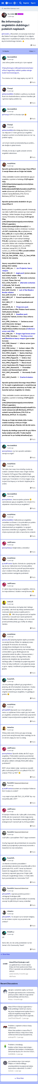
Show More (5, 954)
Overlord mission (26, 377)
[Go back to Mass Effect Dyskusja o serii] (22, 962)
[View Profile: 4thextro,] (4, 912)
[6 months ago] (17, 999)
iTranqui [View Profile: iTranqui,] (10, 88)
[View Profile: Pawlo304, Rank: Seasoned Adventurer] (4, 784)
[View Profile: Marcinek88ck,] (4, 58)
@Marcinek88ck (7, 94)
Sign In (33, 3)
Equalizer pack (21, 314)
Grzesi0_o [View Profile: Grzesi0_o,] (10, 932)
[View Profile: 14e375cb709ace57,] (5, 1008)
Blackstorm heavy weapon (15, 338)
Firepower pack (22, 307)
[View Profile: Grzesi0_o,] (4, 933)
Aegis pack (20, 273)
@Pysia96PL (6, 710)
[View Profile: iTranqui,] (4, 90)
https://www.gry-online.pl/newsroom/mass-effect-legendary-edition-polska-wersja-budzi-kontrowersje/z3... (18, 70)
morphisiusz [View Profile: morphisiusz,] (11, 163)
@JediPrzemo (7, 563)
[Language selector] (16, 3)
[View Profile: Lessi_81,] (4, 603)
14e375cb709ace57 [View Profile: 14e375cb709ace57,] (14, 1018)
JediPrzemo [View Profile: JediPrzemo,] (11, 542)
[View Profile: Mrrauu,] (5, 991)
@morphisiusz (7, 451)
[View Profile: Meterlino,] (4, 729)
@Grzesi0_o (6, 34)
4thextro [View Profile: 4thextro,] (10, 911)
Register (26, 3)
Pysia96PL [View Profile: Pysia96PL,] (10, 679)
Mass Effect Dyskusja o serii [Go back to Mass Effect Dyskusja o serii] (10, 8)
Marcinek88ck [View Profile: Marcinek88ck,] (12, 57)
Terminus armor (27, 336)
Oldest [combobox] (32, 51)
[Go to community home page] (8, 3)
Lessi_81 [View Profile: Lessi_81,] (10, 602)
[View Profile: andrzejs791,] (5, 1027)
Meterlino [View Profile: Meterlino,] (10, 727)
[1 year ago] (25, 1018)
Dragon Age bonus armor (25, 334)
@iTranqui (5, 115)
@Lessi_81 (6, 640)
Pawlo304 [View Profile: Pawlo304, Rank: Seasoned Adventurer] (10, 783)
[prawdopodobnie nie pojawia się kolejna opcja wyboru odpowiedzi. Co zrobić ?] (21, 1067)
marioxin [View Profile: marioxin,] (11, 1071)
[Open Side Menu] (3, 3)
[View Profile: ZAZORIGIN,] (5, 1046)
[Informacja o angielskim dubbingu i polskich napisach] (15, 16)
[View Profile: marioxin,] (5, 1063)
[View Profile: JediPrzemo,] (4, 543)
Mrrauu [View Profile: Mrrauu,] (10, 999)
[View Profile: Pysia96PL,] (4, 680)
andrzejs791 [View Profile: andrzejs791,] (12, 1037)
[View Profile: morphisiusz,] (4, 165)
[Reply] (33, 45)
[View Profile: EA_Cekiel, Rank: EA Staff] (4, 15)
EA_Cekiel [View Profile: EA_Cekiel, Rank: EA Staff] (11, 14)
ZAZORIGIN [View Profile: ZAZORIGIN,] (11, 1054)
